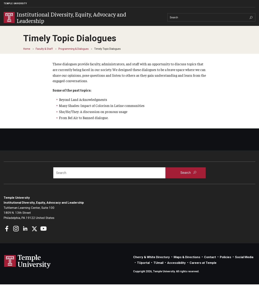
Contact (210, 263)
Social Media (244, 263)
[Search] (211, 17)
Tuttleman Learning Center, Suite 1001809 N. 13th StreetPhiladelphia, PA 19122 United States (29, 219)
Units (33, 28)
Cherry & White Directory (151, 263)
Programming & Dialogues (73, 55)
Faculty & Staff (75, 28)
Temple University (15, 3)
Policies (225, 263)
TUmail (158, 269)
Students (51, 28)
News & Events (126, 28)
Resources (101, 28)
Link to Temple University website (27, 268)
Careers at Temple (203, 269)
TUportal (143, 269)
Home (26, 55)
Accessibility (176, 269)
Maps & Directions (187, 263)
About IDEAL (13, 28)
